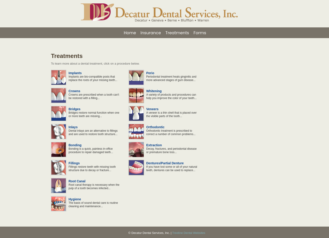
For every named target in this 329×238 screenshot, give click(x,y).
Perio (150, 73)
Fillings (74, 163)
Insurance (151, 33)
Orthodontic (155, 127)
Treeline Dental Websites (188, 233)
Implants (75, 73)
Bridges (74, 109)
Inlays (73, 127)
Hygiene (75, 199)
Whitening (154, 91)
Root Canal (77, 181)
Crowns (74, 91)
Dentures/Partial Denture (165, 163)
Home (130, 33)
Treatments (177, 33)
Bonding (75, 145)
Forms (200, 33)
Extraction (154, 145)
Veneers (152, 109)
